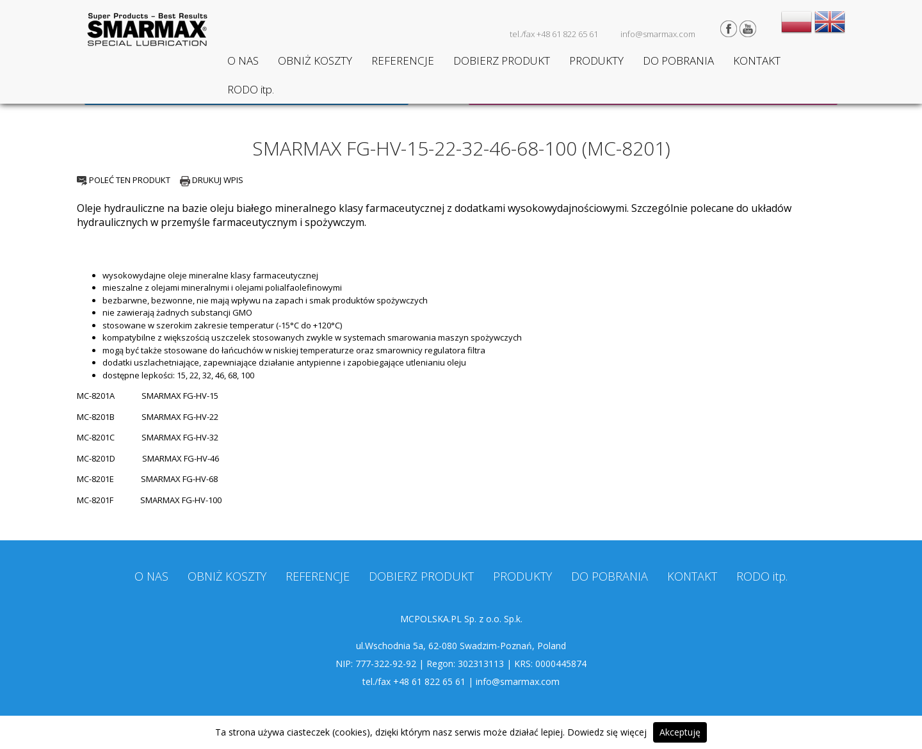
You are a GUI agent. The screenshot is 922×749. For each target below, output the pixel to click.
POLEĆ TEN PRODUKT (123, 180)
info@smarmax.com (657, 34)
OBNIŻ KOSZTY (315, 60)
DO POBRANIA (678, 60)
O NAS (243, 60)
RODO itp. (250, 89)
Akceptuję (679, 732)
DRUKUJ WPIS (211, 180)
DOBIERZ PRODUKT (501, 60)
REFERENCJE (402, 60)
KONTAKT (756, 60)
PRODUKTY (596, 60)
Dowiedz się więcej (607, 732)
